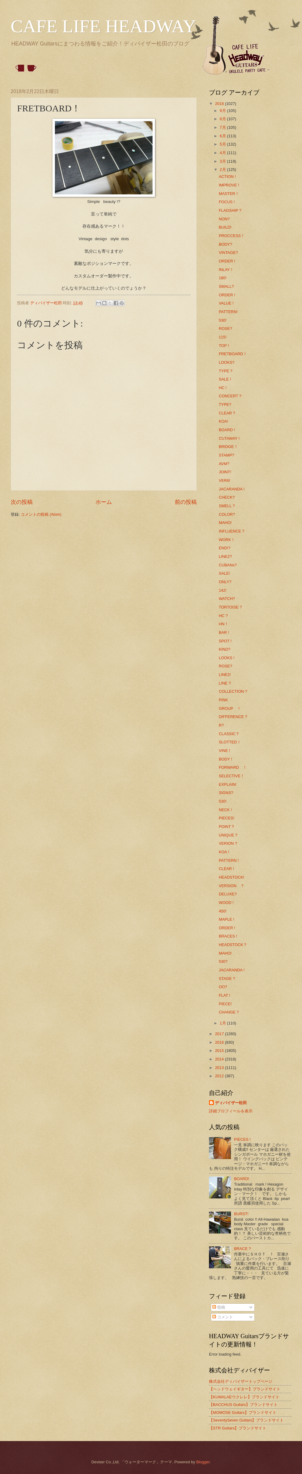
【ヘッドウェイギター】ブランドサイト (244, 1389)
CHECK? (227, 497)
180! (222, 278)
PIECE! (225, 1004)
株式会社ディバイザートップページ (240, 1381)
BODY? (225, 244)
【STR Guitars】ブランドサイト (237, 1428)
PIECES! (226, 818)
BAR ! (224, 632)
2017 (220, 1033)
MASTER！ (229, 193)
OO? (223, 986)
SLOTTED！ (230, 742)
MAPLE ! (226, 919)
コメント (222, 1317)
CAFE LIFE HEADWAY (103, 26)
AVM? (224, 463)
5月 (223, 144)
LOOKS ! (227, 658)
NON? (224, 219)
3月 (223, 161)
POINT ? (226, 826)
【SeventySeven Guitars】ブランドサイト (246, 1420)
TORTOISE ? (230, 607)
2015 (220, 1050)
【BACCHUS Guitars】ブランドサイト (243, 1404)
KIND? (224, 649)
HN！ (223, 624)
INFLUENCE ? (231, 531)
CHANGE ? (229, 1012)
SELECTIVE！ (231, 776)
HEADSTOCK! (231, 877)
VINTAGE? (228, 252)
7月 (223, 127)
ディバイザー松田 (231, 1102)
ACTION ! (227, 176)
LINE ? (225, 683)
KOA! (223, 421)
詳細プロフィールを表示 (231, 1111)
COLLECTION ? (233, 691)
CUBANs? (228, 565)
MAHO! (225, 522)
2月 (223, 169)
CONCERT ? (230, 396)
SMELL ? (227, 506)
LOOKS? (227, 362)
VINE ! (224, 750)
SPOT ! (225, 641)
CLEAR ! (226, 868)
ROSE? (225, 328)
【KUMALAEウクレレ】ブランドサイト (244, 1397)
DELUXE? (228, 894)
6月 (223, 136)
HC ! (223, 387)
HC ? (223, 615)
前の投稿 (186, 502)
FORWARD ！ (233, 767)
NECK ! (225, 809)
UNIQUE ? (228, 835)
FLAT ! (224, 995)
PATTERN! (228, 311)
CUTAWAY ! (229, 438)
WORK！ (227, 539)
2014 (220, 1059)
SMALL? (226, 286)
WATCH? (227, 598)
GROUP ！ (230, 708)
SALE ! (225, 379)
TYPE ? (225, 371)
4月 (223, 152)
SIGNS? (226, 792)
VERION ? (228, 843)
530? (223, 961)
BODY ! (225, 759)
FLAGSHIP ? (230, 210)
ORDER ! (227, 261)
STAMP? (226, 455)
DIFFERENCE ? (233, 716)
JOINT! (225, 472)
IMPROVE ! (229, 185)
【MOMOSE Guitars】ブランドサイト (242, 1412)
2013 (220, 1067)
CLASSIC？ (229, 734)
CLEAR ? (227, 413)
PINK (223, 700)
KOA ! (224, 852)
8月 (223, 119)
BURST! (241, 1214)
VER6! (224, 480)
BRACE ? (242, 1248)
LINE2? (225, 556)
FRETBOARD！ (233, 354)
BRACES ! (228, 936)
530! (222, 320)
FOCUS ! (227, 202)
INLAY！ (226, 269)
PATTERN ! (229, 860)
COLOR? (227, 514)
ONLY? (225, 582)
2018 (220, 103)
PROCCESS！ (232, 235)
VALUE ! (226, 303)
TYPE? (225, 404)
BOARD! (241, 1178)
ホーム (103, 502)
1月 (223, 1023)
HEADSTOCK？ (233, 944)
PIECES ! (242, 1139)
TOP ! (224, 345)
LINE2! (225, 674)
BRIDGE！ (228, 446)
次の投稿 (22, 502)
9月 (223, 110)
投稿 (218, 1307)
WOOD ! (226, 902)
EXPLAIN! (227, 784)
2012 (220, 1076)
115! (222, 337)
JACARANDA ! (231, 489)
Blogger (203, 1462)
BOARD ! (227, 430)
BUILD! (225, 227)
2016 (220, 1042)
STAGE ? (227, 978)
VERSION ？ (231, 885)
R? (221, 725)
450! (222, 911)
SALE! (224, 573)
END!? (224, 548)
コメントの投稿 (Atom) (41, 514)
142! (222, 590)
